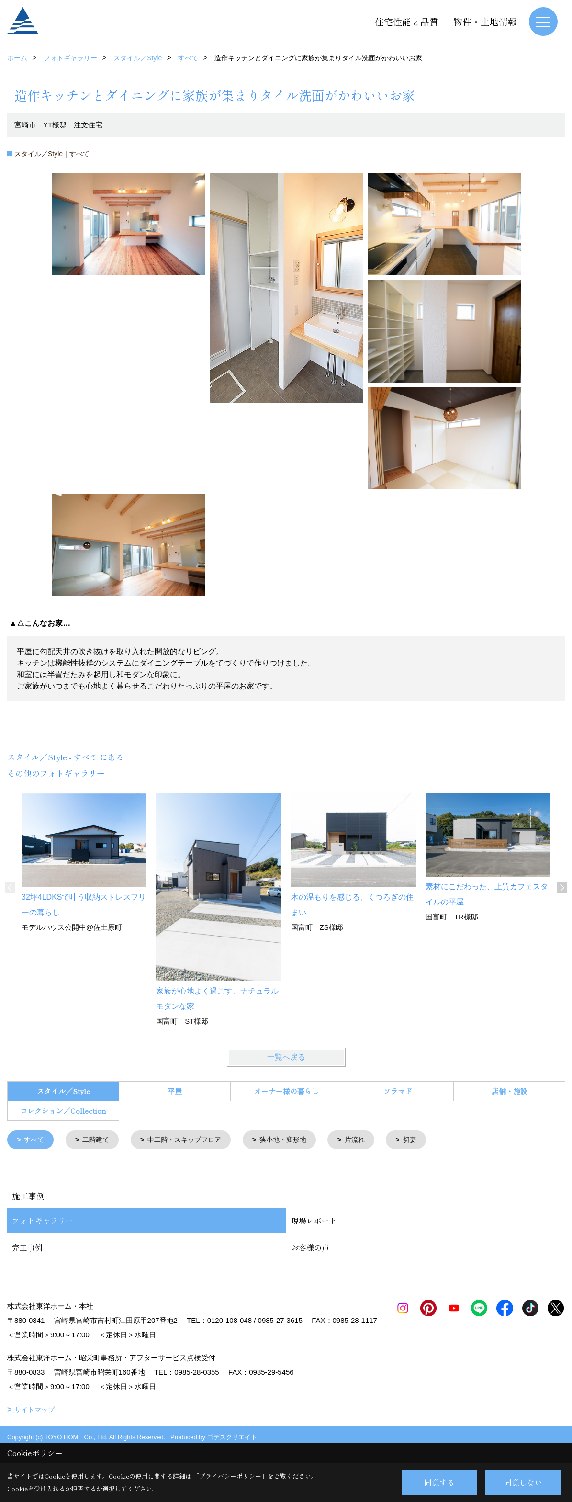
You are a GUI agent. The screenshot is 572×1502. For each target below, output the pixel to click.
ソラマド (397, 1091)
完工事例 (27, 1248)
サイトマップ (34, 1425)
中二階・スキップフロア (191, 1140)
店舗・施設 (509, 1091)
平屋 (175, 1091)
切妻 (426, 1140)
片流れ (370, 1140)
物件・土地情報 (485, 21)
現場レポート (314, 1221)
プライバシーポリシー (230, 1475)
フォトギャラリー (42, 1221)
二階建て (99, 1140)
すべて (35, 1140)
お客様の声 (310, 1248)
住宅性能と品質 (406, 21)
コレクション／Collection (63, 1111)
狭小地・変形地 (295, 1140)
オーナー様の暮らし (286, 1091)
